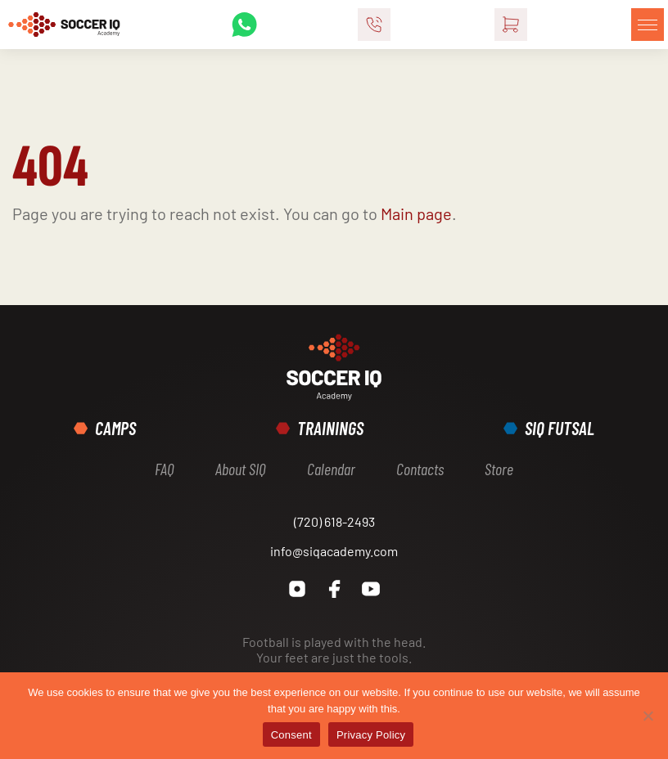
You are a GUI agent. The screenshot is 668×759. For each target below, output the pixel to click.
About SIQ (240, 468)
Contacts (420, 468)
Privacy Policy (370, 735)
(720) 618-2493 (334, 521)
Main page (416, 213)
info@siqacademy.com (334, 551)
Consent (291, 735)
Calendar (331, 468)
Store (499, 468)
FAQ (164, 468)
